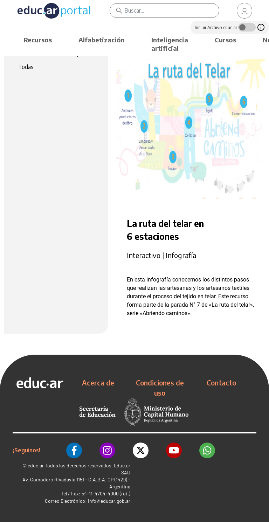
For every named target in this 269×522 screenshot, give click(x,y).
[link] (244, 11)
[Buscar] (172, 11)
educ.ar (36, 465)
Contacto (221, 382)
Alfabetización (101, 40)
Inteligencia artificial (169, 44)
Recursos (38, 40)
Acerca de (98, 382)
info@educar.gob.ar (109, 501)
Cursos (225, 40)
